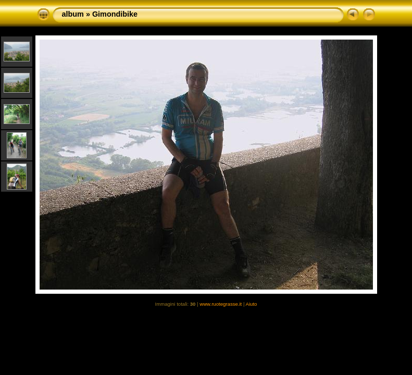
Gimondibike (115, 14)
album (73, 14)
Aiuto (251, 304)
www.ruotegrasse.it (220, 304)
